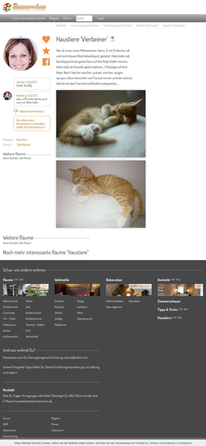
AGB (5, 424)
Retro (80, 312)
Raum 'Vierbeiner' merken (46, 51)
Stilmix (58, 312)
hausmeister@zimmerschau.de (33, 401)
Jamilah (20, 82)
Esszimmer (9, 312)
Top (173, 279)
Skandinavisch (85, 318)
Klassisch (59, 307)
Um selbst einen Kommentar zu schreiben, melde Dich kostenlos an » (30, 123)
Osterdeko (134, 301)
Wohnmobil (32, 336)
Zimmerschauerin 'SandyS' (118, 25)
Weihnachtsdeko (115, 301)
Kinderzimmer (33, 312)
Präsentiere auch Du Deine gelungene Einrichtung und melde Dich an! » (45, 357)
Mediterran (60, 324)
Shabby (59, 318)
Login (100, 18)
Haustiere (22, 139)
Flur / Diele (9, 318)
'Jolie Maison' (24, 144)
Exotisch (59, 301)
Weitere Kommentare (29, 111)
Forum (67, 18)
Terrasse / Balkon (35, 324)
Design (80, 301)
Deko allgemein (114, 307)
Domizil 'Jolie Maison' (147, 25)
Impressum (57, 430)
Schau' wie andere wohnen (29, 18)
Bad (28, 307)
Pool (28, 330)
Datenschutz (9, 430)
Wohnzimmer (10, 301)
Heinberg (21, 95)
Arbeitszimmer (34, 318)
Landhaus (82, 307)
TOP (16, 279)
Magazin (54, 18)
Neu (178, 279)
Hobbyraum (9, 324)
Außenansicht (10, 336)
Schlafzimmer (10, 307)
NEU (21, 279)
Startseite (61, 25)
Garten (6, 330)
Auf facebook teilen (46, 62)
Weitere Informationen (163, 443)
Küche (29, 301)
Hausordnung (10, 436)
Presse (54, 424)
